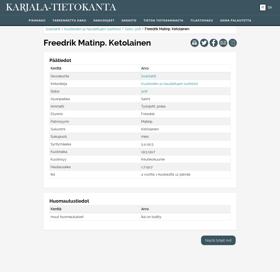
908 (144, 91)
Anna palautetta (235, 20)
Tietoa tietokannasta (163, 20)
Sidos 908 (133, 29)
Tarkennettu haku (69, 20)
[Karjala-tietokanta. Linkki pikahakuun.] (61, 7)
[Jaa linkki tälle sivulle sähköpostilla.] (223, 43)
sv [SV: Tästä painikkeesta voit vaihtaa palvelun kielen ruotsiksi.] (270, 7)
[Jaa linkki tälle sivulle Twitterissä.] (204, 43)
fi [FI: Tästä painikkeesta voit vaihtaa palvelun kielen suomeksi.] (263, 7)
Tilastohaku (201, 20)
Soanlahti (53, 29)
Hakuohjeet (103, 20)
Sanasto (128, 20)
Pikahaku (37, 20)
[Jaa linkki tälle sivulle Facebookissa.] (213, 43)
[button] (194, 43)
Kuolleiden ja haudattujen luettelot (92, 29)
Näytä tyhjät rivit (218, 240)
